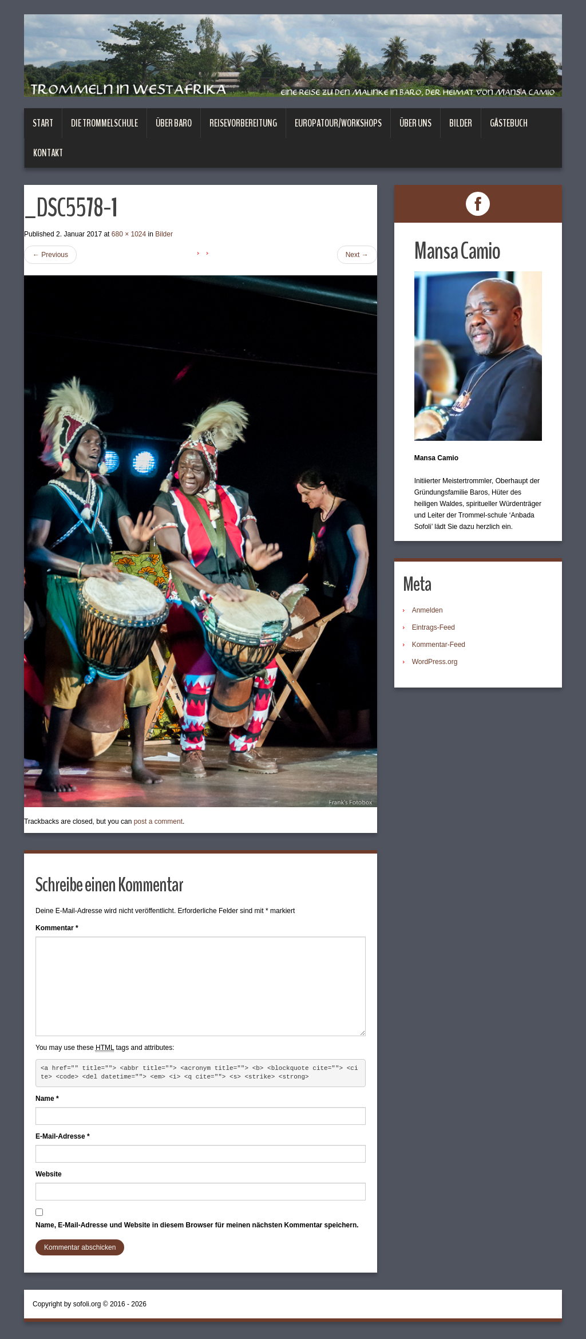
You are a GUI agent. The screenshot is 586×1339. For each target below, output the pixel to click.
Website (48, 1174)
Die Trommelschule (104, 123)
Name (47, 1099)
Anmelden (427, 610)
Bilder (460, 123)
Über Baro (174, 123)
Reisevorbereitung (243, 123)
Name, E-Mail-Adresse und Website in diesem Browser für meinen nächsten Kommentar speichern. (197, 1225)
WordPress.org (435, 662)
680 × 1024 (129, 234)
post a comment (158, 821)
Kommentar (56, 928)
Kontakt (48, 153)
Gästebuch (509, 123)
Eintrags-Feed (433, 627)
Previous (50, 255)
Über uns (415, 123)
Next (357, 255)
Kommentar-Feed (438, 645)
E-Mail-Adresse (62, 1136)
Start (43, 123)
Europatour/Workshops (338, 123)
